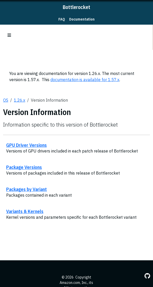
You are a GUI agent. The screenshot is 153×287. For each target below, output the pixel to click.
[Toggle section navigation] (9, 35)
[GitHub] (147, 276)
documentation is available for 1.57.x (84, 79)
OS (5, 100)
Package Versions (24, 167)
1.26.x (19, 100)
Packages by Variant (26, 189)
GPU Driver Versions (26, 145)
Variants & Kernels (24, 211)
